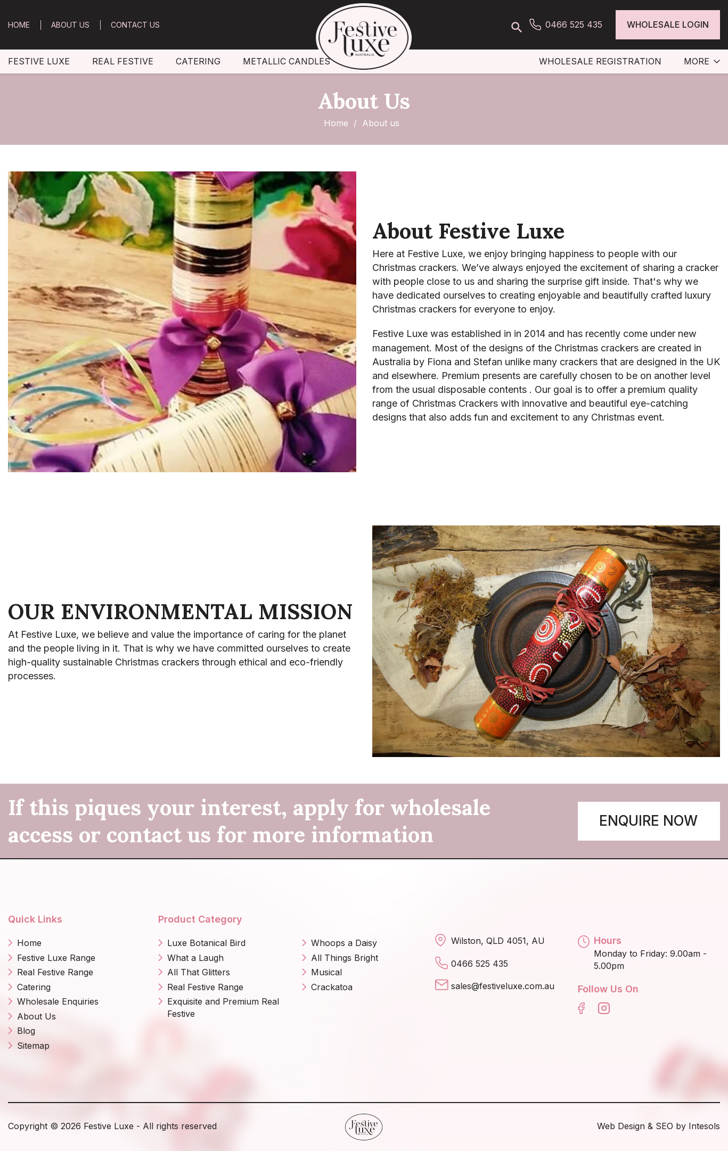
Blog (26, 1030)
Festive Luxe (39, 61)
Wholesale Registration (600, 61)
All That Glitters (198, 972)
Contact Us (135, 24)
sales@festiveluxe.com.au (502, 986)
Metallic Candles (286, 61)
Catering (198, 61)
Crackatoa (332, 987)
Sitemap (33, 1045)
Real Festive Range (55, 972)
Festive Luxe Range (56, 957)
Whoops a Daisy (344, 943)
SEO (664, 1126)
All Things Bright (344, 957)
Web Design (621, 1126)
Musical (326, 972)
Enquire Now (648, 820)
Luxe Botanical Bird (206, 943)
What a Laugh (195, 957)
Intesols (704, 1126)
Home (19, 24)
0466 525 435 (573, 24)
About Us (70, 24)
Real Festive (122, 61)
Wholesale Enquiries (58, 1001)
